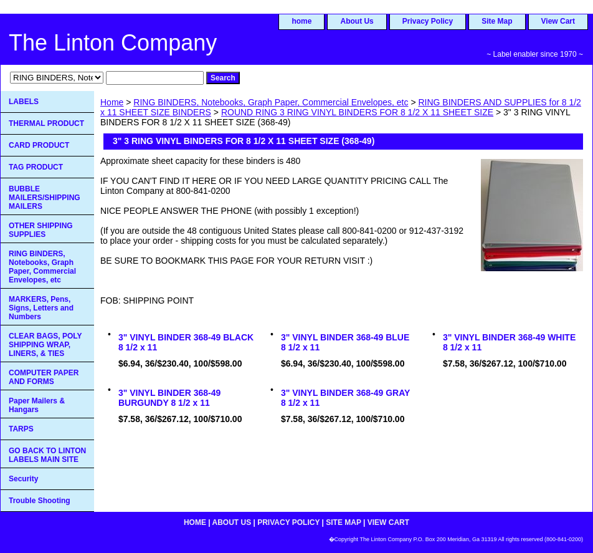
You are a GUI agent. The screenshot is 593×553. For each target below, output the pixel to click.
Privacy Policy (427, 21)
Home (111, 102)
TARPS (21, 429)
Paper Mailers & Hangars (37, 405)
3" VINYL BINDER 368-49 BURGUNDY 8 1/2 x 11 (169, 398)
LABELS (24, 101)
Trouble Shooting (39, 500)
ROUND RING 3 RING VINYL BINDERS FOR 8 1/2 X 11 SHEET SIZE (357, 112)
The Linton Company (113, 42)
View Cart (558, 21)
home (301, 21)
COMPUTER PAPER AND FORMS (43, 377)
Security (23, 478)
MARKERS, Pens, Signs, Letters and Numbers (41, 308)
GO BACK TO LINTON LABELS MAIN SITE (47, 455)
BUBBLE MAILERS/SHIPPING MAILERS (44, 198)
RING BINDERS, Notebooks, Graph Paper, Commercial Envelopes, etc (270, 102)
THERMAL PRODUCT (46, 123)
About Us (356, 21)
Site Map (497, 21)
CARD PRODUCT (39, 145)
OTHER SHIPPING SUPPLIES (41, 230)
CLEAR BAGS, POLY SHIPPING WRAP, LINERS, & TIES (45, 345)
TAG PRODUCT (36, 167)
